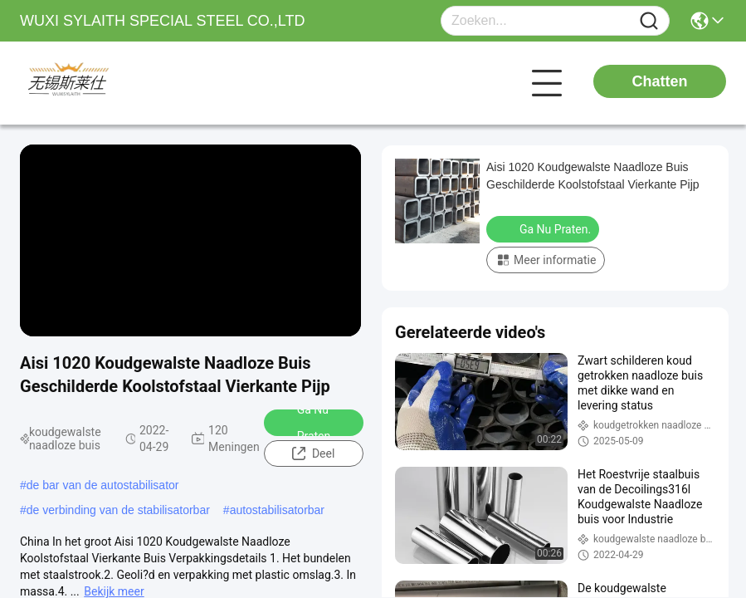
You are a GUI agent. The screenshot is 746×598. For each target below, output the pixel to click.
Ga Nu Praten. (304, 422)
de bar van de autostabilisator (103, 485)
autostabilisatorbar (277, 510)
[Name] (649, 21)
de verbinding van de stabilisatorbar (118, 510)
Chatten (660, 81)
